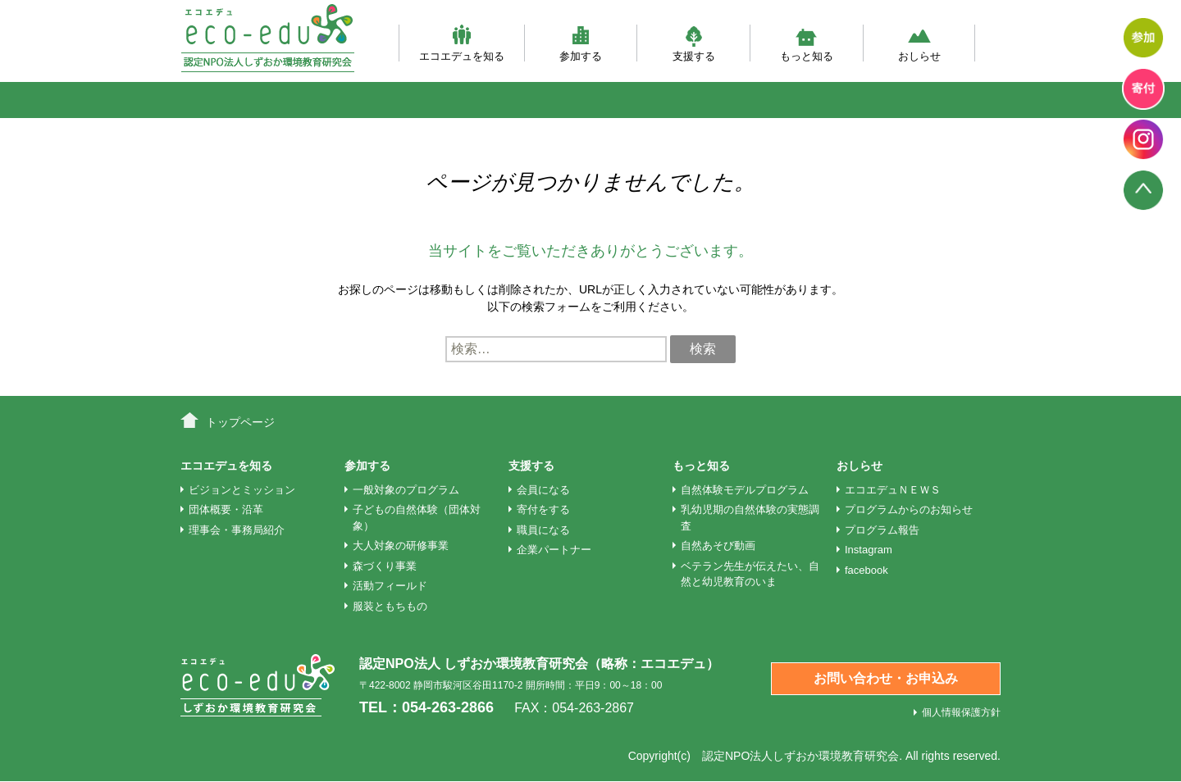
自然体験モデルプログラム (745, 490)
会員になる (543, 490)
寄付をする (543, 509)
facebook (866, 570)
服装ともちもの (390, 606)
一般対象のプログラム (406, 490)
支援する (694, 43)
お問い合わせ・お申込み (886, 678)
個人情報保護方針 (961, 712)
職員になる (543, 530)
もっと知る (806, 43)
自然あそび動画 (718, 545)
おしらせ (919, 43)
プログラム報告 (882, 530)
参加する (580, 43)
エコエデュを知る (461, 43)
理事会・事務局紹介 (237, 530)
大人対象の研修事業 (401, 545)
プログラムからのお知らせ (909, 509)
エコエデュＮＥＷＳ (893, 490)
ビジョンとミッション (242, 490)
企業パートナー (554, 549)
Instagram (868, 549)
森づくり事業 (385, 566)
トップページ (240, 422)
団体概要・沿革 (226, 509)
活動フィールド (390, 586)
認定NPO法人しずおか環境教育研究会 (800, 755)
